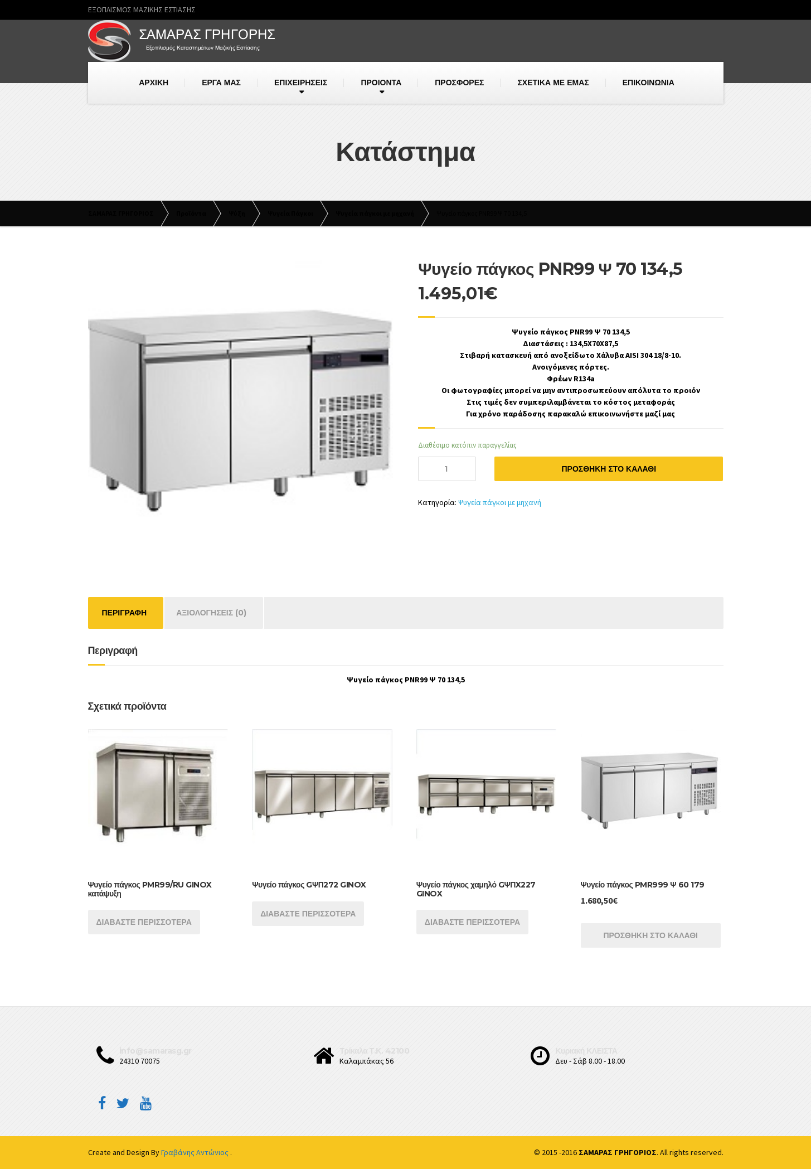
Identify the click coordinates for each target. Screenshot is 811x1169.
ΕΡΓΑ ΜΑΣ (221, 82)
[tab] (124, 613)
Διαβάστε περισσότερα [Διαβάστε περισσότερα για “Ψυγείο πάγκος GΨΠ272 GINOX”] (308, 914)
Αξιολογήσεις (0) (211, 613)
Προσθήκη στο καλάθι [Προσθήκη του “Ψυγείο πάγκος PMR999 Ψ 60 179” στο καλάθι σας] (650, 935)
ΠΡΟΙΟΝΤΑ (381, 82)
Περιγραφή (124, 613)
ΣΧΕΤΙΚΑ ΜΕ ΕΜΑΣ (553, 82)
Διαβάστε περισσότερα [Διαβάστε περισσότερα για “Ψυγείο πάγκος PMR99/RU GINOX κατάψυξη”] (144, 922)
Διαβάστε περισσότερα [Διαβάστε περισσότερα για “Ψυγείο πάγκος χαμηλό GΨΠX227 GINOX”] (472, 922)
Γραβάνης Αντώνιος (195, 1152)
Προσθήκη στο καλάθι (608, 469)
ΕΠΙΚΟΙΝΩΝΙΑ (648, 82)
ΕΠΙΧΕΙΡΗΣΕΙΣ (300, 82)
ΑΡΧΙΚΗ (153, 82)
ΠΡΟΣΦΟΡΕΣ (459, 82)
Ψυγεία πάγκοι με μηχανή (499, 502)
